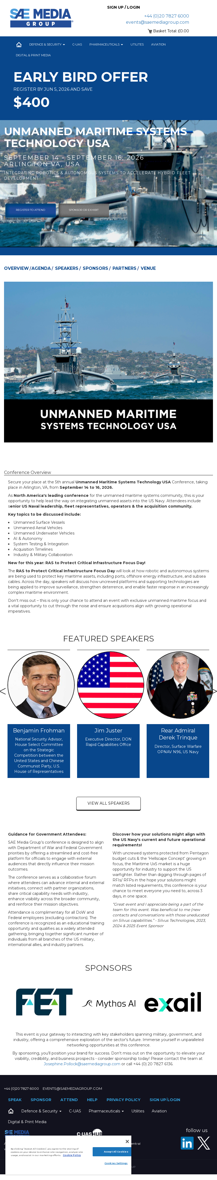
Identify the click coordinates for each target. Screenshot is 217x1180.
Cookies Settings (116, 1163)
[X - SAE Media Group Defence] (203, 1143)
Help (92, 1099)
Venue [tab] (148, 268)
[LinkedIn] (187, 1143)
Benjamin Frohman (39, 730)
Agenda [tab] (41, 268)
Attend (69, 1099)
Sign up (158, 1099)
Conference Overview (27, 472)
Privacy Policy (123, 1099)
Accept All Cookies (116, 1151)
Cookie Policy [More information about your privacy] (72, 1155)
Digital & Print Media (33, 55)
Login (173, 1099)
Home (19, 44)
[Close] (127, 1141)
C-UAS (77, 44)
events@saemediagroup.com (157, 22)
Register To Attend (30, 210)
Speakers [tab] (66, 268)
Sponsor (41, 1099)
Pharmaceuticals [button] (106, 44)
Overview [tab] (16, 268)
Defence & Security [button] (47, 44)
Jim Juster (108, 730)
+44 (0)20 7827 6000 (166, 16)
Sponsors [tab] (95, 268)
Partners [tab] (124, 268)
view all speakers (109, 803)
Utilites (137, 44)
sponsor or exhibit (84, 210)
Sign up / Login (123, 7)
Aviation (158, 44)
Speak (14, 1099)
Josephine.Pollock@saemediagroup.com (82, 1064)
